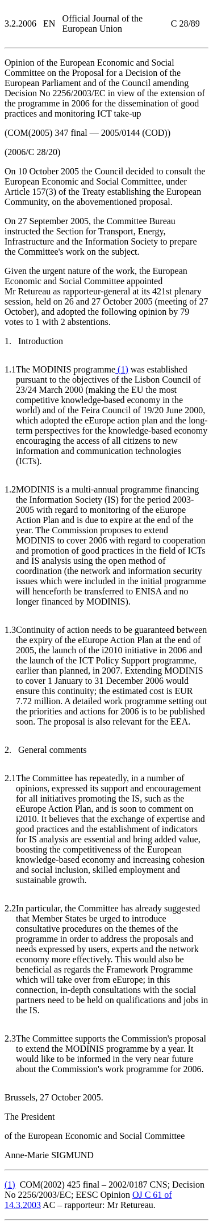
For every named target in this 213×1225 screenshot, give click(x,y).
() (121, 369)
